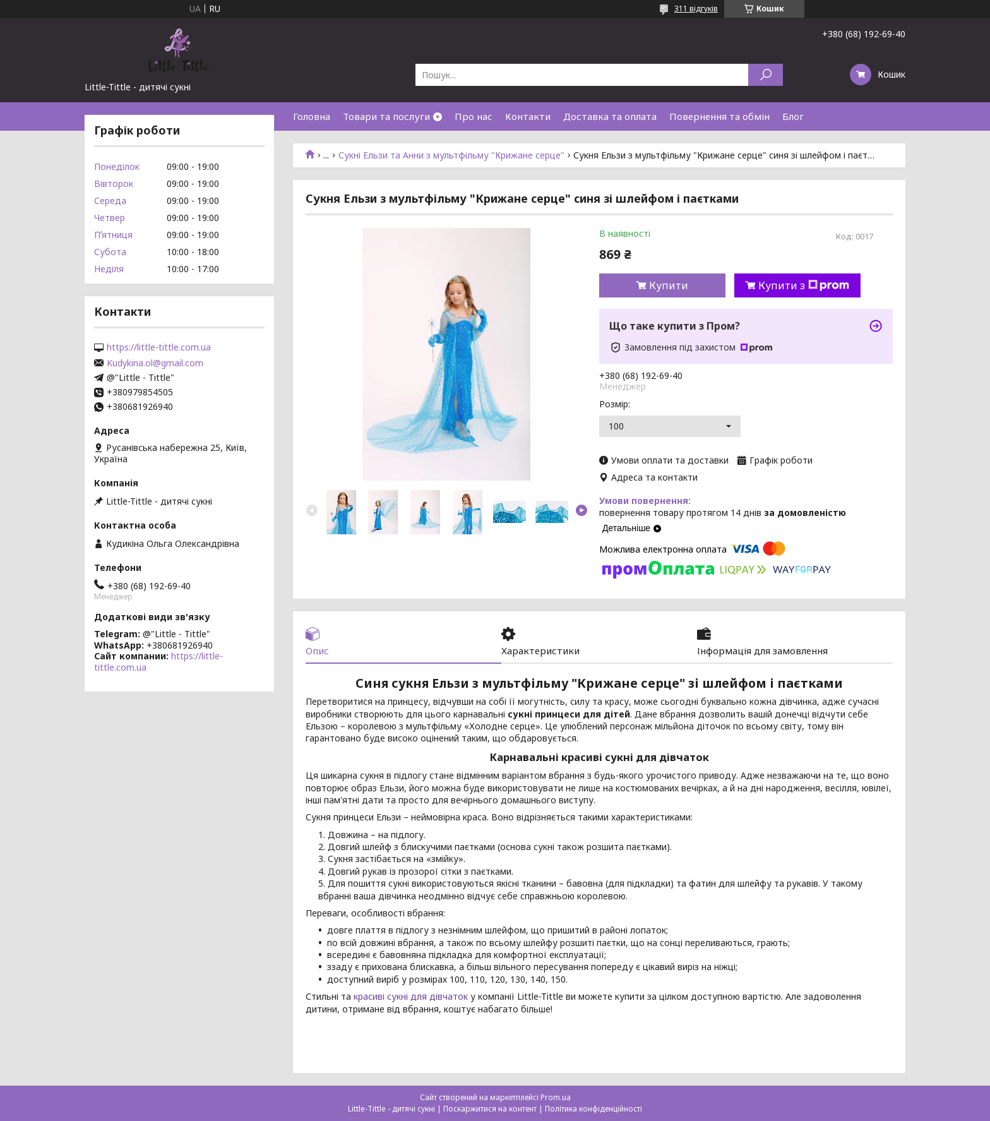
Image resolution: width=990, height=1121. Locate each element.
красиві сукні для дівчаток (411, 996)
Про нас (473, 116)
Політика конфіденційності (593, 1108)
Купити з (803, 285)
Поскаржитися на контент (490, 1108)
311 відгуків (696, 8)
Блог (793, 116)
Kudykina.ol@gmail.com (155, 363)
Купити (668, 285)
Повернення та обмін (719, 116)
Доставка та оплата (610, 116)
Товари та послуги (386, 116)
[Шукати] (765, 75)
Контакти (528, 116)
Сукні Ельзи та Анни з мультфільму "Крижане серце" (451, 155)
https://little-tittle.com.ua (159, 347)
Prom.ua (555, 1097)
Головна (311, 116)
